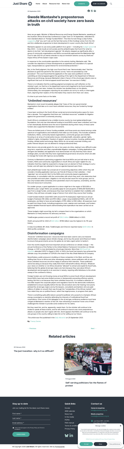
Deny (100, 444)
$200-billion (87, 227)
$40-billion (55, 221)
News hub (66, 4)
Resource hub (54, 4)
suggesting (32, 41)
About (44, 4)
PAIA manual (69, 423)
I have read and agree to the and (29, 428)
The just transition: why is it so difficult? (34, 351)
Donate (67, 408)
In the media (69, 417)
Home (38, 4)
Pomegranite (60, 447)
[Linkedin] (95, 10)
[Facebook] (88, 10)
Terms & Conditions (94, 439)
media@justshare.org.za (100, 416)
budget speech (88, 47)
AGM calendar (70, 411)
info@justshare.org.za (99, 410)
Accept (86, 444)
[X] (91, 10)
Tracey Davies (35, 321)
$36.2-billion (64, 217)
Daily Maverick (60, 318)
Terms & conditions (72, 426)
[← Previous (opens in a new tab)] (32, 328)
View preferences (114, 444)
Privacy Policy (103, 439)
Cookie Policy (111, 439)
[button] (120, 426)
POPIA (87, 439)
